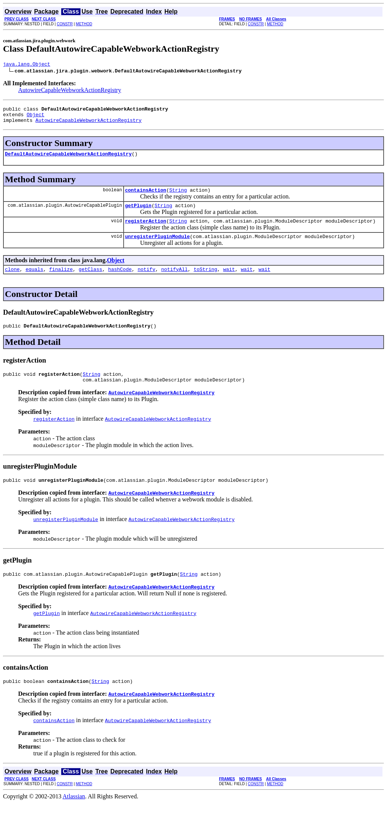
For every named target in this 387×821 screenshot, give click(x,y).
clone (12, 280)
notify (146, 280)
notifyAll (174, 280)
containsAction (145, 196)
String (178, 196)
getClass (90, 280)
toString (205, 280)
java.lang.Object (26, 64)
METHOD (84, 24)
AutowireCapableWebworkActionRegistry (69, 91)
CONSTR (65, 24)
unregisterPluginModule (157, 246)
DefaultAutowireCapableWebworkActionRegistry (68, 159)
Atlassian (74, 814)
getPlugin (138, 213)
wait (229, 280)
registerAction (145, 229)
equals (34, 280)
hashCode (120, 280)
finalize (61, 280)
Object (35, 117)
